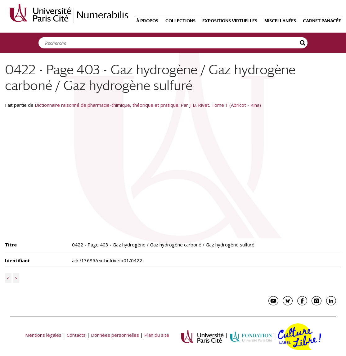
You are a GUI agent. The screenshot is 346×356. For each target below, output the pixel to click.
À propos (147, 20)
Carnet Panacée (322, 20)
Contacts (76, 335)
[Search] (171, 42)
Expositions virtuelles (229, 20)
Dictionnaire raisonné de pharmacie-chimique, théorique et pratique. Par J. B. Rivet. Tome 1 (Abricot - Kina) (148, 105)
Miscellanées (280, 20)
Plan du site (156, 335)
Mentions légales (43, 335)
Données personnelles (115, 335)
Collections (180, 20)
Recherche (303, 42)
